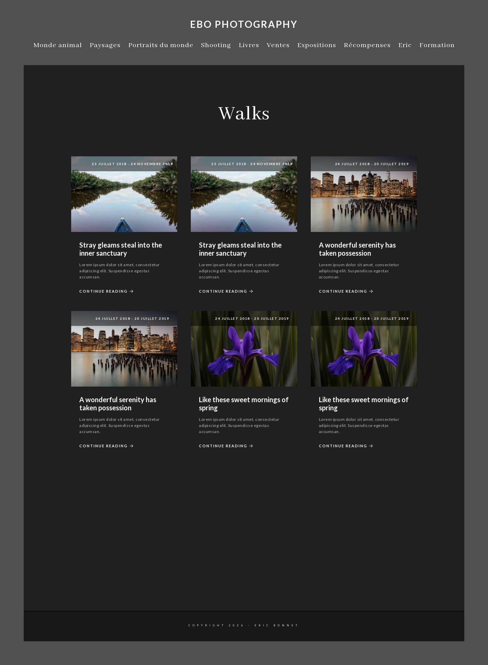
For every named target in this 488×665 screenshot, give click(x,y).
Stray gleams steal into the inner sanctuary (120, 249)
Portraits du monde (161, 45)
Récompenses (367, 45)
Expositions (316, 45)
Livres (249, 45)
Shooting (216, 45)
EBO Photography (244, 24)
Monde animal (58, 45)
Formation (437, 45)
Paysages (105, 45)
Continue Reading (107, 291)
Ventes (278, 45)
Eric (405, 45)
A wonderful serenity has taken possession (357, 249)
